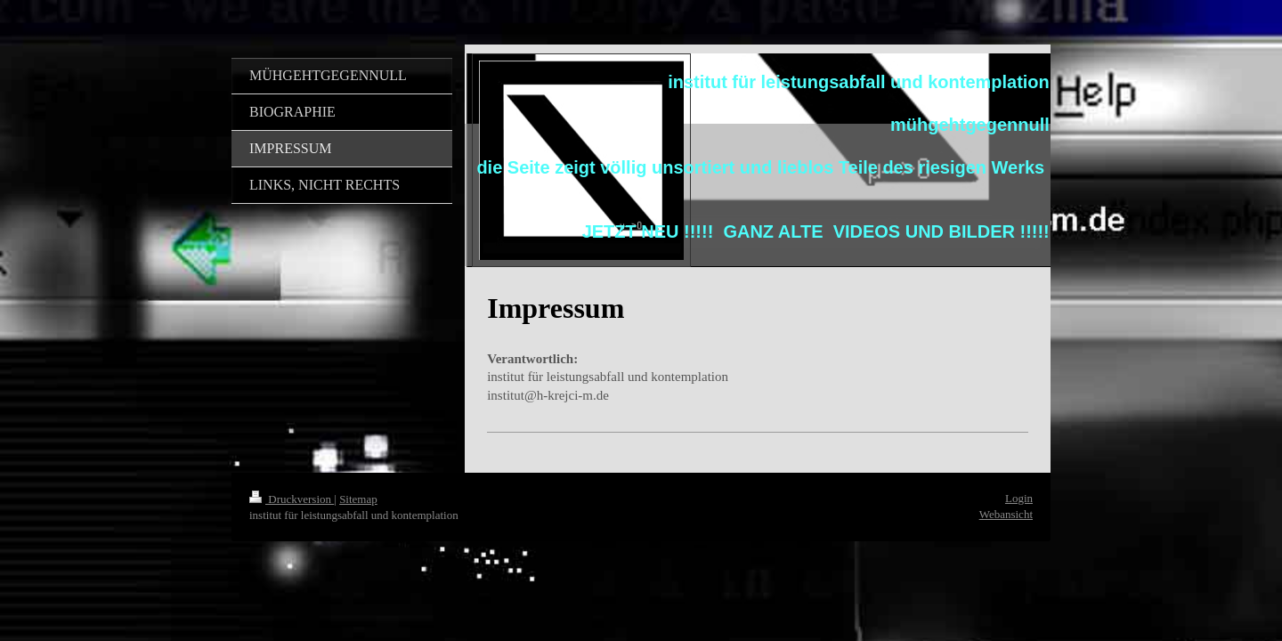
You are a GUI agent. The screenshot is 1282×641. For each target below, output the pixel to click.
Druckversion (291, 499)
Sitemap (358, 499)
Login (1019, 498)
